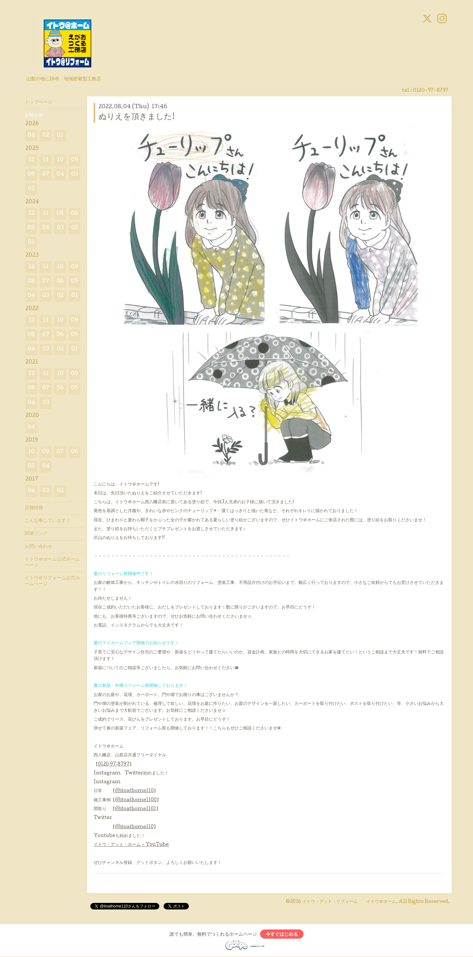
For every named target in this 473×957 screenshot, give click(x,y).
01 (60, 135)
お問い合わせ (38, 546)
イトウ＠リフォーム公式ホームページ (52, 581)
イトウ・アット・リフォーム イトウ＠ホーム (349, 902)
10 (60, 160)
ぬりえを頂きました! (137, 117)
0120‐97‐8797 (113, 764)
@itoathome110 (134, 791)
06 (74, 213)
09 (74, 160)
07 (45, 174)
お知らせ (34, 115)
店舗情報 (34, 508)
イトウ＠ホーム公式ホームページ (52, 562)
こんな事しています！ (48, 521)
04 (31, 135)
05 (31, 228)
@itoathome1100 (136, 800)
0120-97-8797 (430, 90)
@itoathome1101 (135, 809)
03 (74, 174)
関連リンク (36, 533)
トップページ (38, 102)
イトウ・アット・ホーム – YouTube (131, 845)
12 (31, 160)
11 (46, 160)
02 (45, 135)
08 (31, 174)
